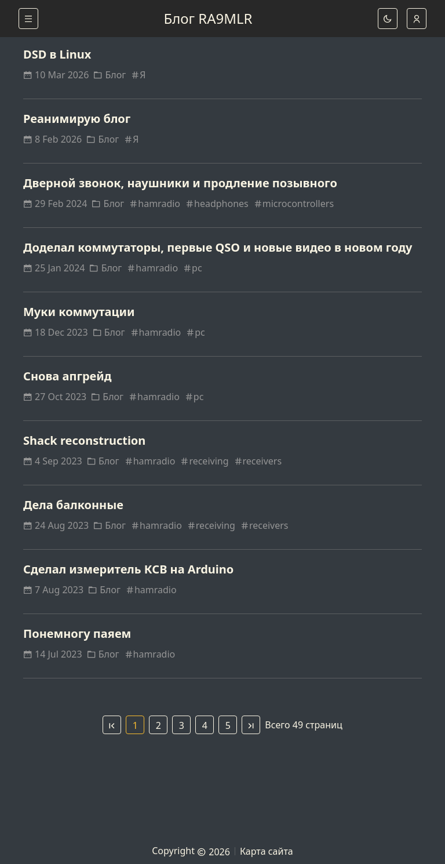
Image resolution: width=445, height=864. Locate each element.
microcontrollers (293, 203)
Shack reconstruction (84, 440)
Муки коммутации (79, 312)
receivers (258, 461)
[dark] (387, 18)
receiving (204, 461)
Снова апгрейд (67, 376)
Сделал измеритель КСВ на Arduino (128, 569)
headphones (217, 203)
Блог (109, 74)
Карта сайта (266, 851)
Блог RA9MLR (207, 18)
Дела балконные (73, 505)
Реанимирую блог (76, 118)
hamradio (154, 203)
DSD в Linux (57, 54)
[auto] (416, 18)
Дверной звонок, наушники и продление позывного (180, 183)
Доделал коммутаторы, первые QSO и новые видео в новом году (218, 247)
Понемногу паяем (77, 633)
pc (192, 268)
